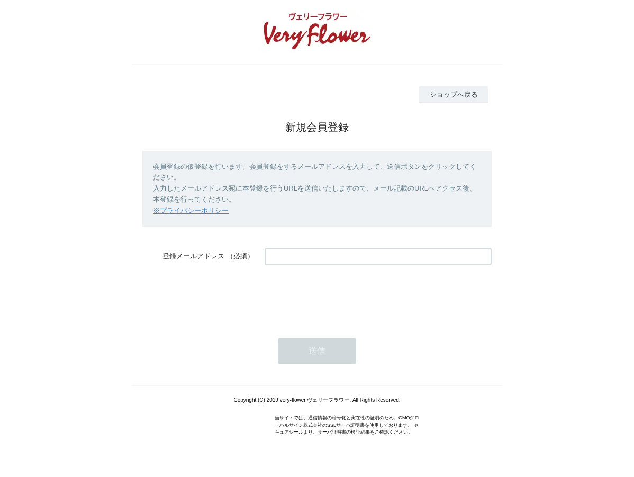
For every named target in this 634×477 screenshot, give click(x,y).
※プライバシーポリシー (191, 210)
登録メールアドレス (193, 256)
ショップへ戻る (454, 94)
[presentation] (345, 296)
